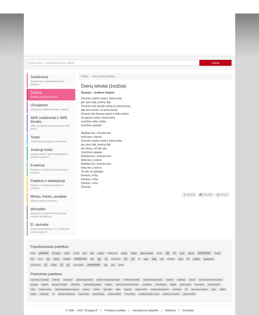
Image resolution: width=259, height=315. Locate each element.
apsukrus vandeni (59, 284)
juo (113, 265)
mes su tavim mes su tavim (210, 280)
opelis (33, 294)
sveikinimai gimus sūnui (149, 294)
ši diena (56, 280)
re (174, 253)
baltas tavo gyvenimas (153, 280)
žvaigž (217, 253)
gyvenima (208, 259)
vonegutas (147, 284)
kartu (67, 253)
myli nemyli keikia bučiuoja (127, 284)
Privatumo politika (115, 310)
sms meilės (78, 265)
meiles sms (35, 265)
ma (154, 259)
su (167, 253)
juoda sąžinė (185, 284)
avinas (96, 289)
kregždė (128, 289)
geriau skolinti (189, 294)
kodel (173, 284)
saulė (124, 253)
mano (100, 253)
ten (84, 253)
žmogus (171, 259)
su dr (76, 253)
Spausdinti (205, 194)
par (92, 253)
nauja (56, 259)
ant (105, 265)
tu (68, 265)
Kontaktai (188, 310)
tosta (40, 259)
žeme (121, 265)
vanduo (108, 284)
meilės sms (112, 253)
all (186, 289)
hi (53, 294)
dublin (222, 289)
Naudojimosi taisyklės (146, 310)
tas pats (34, 284)
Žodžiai (85, 76)
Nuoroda (222, 194)
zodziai (66, 259)
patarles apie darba (85, 280)
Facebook (189, 194)
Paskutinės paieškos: (46, 274)
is (62, 264)
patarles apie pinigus (92, 284)
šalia (118, 289)
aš (132, 258)
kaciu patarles (214, 284)
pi (188, 258)
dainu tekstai (147, 253)
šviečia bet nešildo (131, 280)
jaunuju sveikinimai (66, 294)
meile (53, 265)
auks (33, 253)
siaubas (170, 280)
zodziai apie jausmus (160, 289)
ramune (86, 289)
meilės (196, 259)
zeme (159, 253)
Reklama (170, 310)
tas (32, 259)
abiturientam (161, 284)
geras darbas (98, 294)
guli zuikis (108, 289)
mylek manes (141, 289)
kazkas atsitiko (114, 294)
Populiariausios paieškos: (49, 247)
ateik (214, 289)
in (139, 259)
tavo (181, 259)
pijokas (45, 284)
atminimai (75, 284)
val (92, 259)
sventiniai (177, 289)
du (125, 258)
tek (161, 259)
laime (191, 253)
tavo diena (199, 284)
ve (48, 258)
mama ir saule (45, 289)
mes (182, 253)
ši (106, 258)
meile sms (115, 259)
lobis (33, 289)
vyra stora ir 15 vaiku (39, 280)
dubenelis (44, 294)
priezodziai (204, 252)
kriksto (192, 280)
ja (46, 264)
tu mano (56, 253)
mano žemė (84, 294)
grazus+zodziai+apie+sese (108, 280)
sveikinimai (80, 258)
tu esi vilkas (130, 294)
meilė (133, 253)
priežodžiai (94, 264)
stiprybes (181, 280)
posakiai (43, 253)
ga (99, 258)
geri (146, 259)
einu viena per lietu (199, 289)
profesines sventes (171, 294)
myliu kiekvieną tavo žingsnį (67, 289)
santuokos (68, 280)
